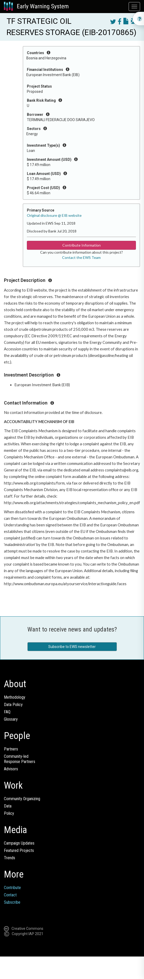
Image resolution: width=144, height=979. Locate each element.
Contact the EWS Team (81, 257)
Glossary (11, 719)
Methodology (14, 697)
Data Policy (13, 704)
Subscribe (12, 902)
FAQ (7, 711)
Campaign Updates (19, 843)
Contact (10, 894)
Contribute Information (81, 245)
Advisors (11, 768)
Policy (9, 813)
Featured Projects (19, 850)
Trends (9, 857)
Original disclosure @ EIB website (54, 215)
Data (7, 806)
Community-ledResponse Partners (19, 759)
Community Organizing (22, 798)
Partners (11, 749)
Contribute (12, 887)
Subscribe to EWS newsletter (72, 647)
